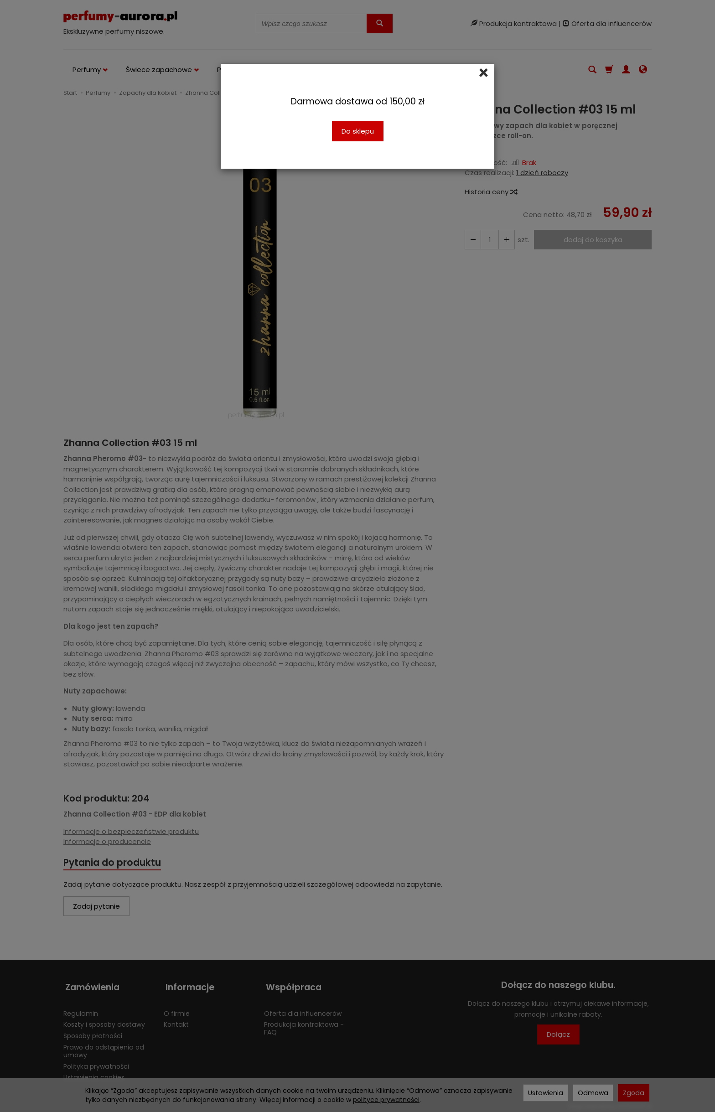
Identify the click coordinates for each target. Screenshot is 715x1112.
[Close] (483, 73)
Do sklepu (358, 131)
